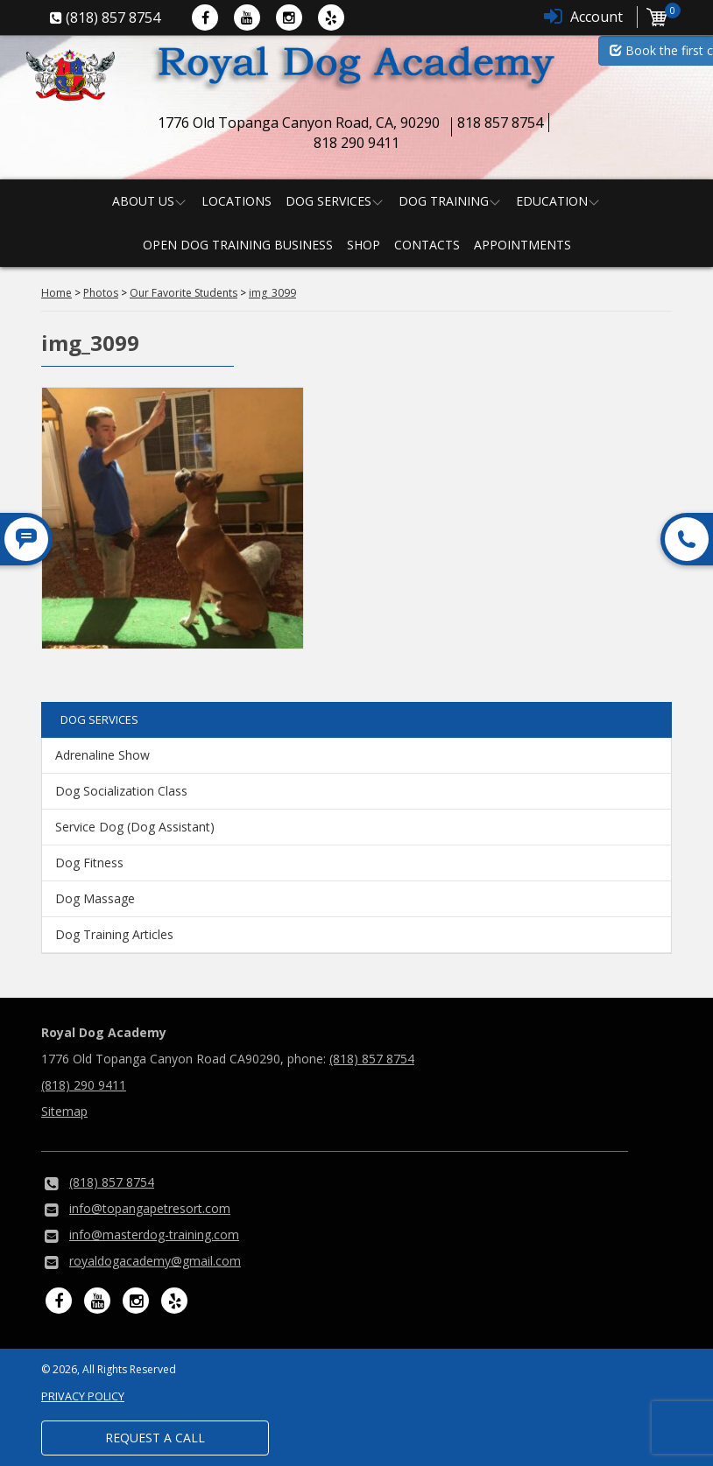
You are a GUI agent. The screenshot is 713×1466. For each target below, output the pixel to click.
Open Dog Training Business (238, 244)
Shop (363, 244)
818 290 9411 (356, 142)
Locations (236, 201)
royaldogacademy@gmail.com (155, 1260)
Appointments (522, 244)
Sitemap (64, 1111)
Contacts (427, 244)
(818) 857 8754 (371, 1058)
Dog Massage (95, 898)
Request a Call (155, 1437)
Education (552, 201)
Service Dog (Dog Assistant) (135, 826)
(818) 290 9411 (83, 1085)
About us (143, 201)
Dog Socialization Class (121, 790)
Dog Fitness (89, 862)
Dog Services (328, 201)
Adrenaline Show (102, 755)
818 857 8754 (500, 122)
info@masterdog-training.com (154, 1234)
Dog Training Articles (114, 934)
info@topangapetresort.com (149, 1208)
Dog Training (444, 201)
